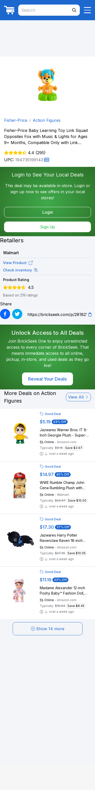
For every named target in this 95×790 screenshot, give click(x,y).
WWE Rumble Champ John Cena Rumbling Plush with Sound (62, 485)
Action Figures (47, 120)
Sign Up (47, 226)
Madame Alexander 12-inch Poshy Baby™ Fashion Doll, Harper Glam (62, 591)
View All (78, 397)
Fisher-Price (15, 120)
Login (47, 212)
